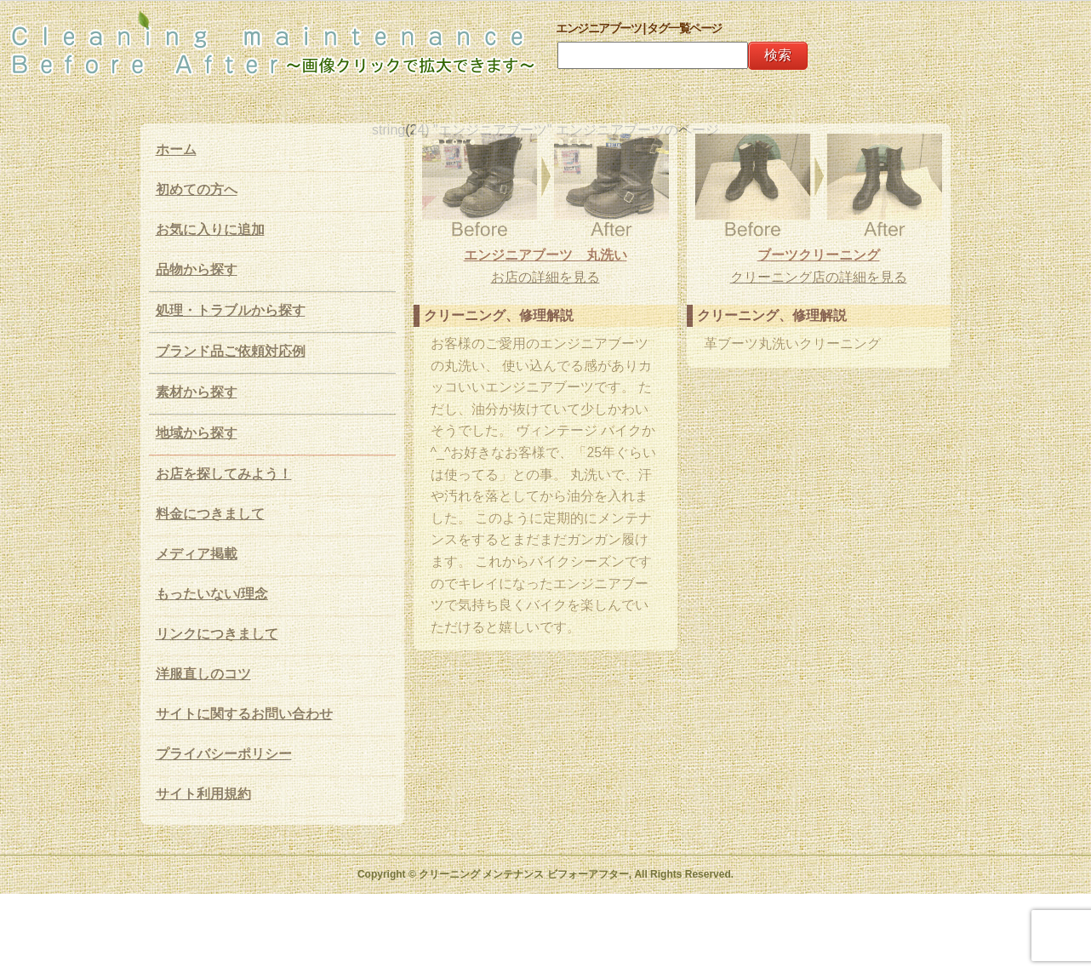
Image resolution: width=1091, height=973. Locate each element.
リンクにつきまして (217, 634)
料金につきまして (210, 514)
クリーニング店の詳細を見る (818, 277)
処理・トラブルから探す (231, 310)
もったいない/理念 (212, 594)
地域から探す (196, 433)
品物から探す (196, 269)
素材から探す (196, 392)
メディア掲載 (196, 554)
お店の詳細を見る (545, 277)
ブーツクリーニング (818, 255)
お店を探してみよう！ (224, 473)
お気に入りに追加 (210, 229)
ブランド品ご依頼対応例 (231, 351)
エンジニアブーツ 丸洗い (545, 255)
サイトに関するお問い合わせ (244, 714)
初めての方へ (196, 189)
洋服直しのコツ (203, 674)
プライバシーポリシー (224, 754)
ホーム (176, 149)
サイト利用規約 (203, 794)
